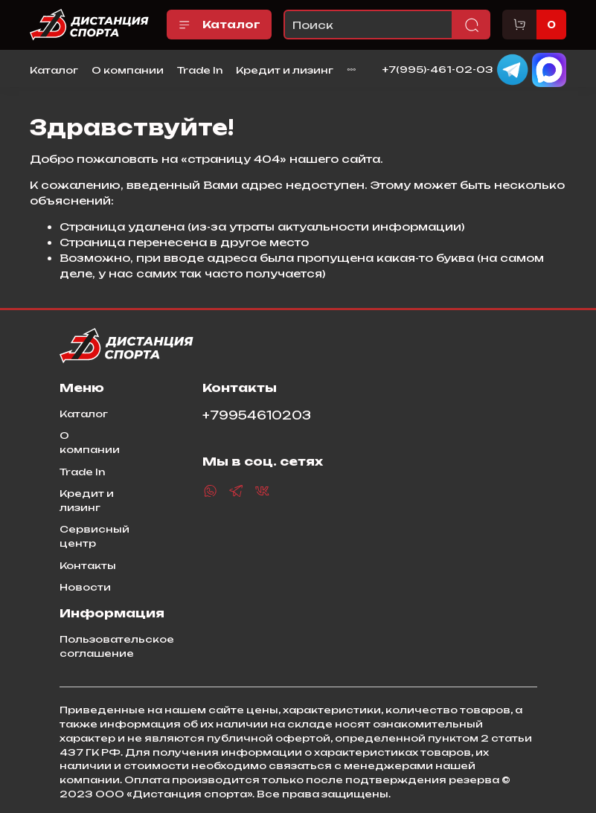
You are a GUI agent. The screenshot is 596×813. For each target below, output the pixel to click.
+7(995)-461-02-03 (437, 69)
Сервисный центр (94, 536)
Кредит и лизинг (284, 70)
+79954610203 (256, 415)
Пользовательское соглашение (117, 646)
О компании (128, 70)
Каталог (219, 24)
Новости (85, 587)
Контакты (88, 565)
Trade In (199, 70)
